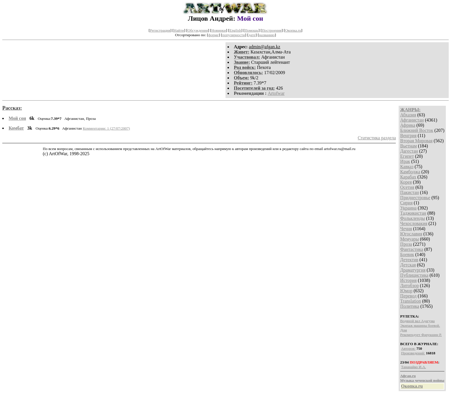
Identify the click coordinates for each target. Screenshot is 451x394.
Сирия (406, 202)
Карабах (408, 176)
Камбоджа (410, 171)
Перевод (408, 295)
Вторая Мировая (416, 140)
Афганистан (412, 120)
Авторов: (408, 348)
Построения (271, 30)
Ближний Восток (416, 130)
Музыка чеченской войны (422, 380)
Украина (408, 207)
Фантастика (411, 249)
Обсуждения (198, 30)
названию (267, 35)
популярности (233, 35)
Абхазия (408, 114)
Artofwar (276, 93)
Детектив (409, 259)
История (408, 280)
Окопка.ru (293, 30)
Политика (409, 306)
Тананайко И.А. (413, 367)
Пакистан (409, 192)
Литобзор (409, 285)
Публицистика (414, 275)
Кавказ (406, 166)
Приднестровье (415, 197)
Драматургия (412, 270)
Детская (408, 264)
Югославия (411, 233)
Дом (403, 330)
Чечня (406, 228)
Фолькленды (412, 218)
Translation (410, 301)
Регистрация (160, 30)
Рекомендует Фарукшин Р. (421, 335)
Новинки (218, 30)
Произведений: (413, 353)
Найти (179, 30)
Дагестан (409, 151)
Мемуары (409, 239)
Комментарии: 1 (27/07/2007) (106, 128)
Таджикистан (413, 213)
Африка (407, 125)
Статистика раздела (377, 137)
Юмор (406, 290)
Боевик (407, 254)
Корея (406, 182)
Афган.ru (408, 376)
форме (213, 35)
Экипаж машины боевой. (420, 325)
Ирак (405, 161)
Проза (406, 244)
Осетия (407, 187)
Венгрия (408, 135)
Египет (407, 156)
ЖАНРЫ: (410, 109)
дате (252, 35)
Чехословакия (413, 223)
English (235, 30)
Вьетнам (408, 145)
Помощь (251, 30)
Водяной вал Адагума (417, 321)
